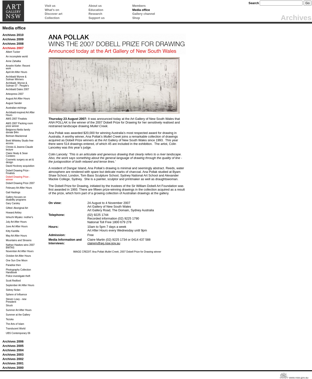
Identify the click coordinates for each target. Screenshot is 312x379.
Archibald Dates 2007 (17, 89)
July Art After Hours (16, 221)
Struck (9, 305)
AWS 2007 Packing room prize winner (19, 124)
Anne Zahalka (13, 61)
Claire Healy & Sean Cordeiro (17, 154)
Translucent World (16, 328)
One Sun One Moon (16, 260)
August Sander (14, 103)
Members (139, 6)
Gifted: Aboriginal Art (17, 208)
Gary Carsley (13, 203)
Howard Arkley (13, 212)
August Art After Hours (18, 98)
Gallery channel (143, 14)
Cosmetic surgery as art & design (20, 161)
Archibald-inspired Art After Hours (20, 113)
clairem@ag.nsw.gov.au (103, 243)
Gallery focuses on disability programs (16, 198)
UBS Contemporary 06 (18, 333)
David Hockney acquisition (20, 166)
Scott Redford (13, 280)
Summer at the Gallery (18, 314)
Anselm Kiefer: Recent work (18, 67)
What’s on (52, 10)
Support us (97, 18)
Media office (141, 10)
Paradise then (13, 265)
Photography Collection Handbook (18, 271)
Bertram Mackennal (16, 136)
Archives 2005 (13, 346)
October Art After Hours (18, 256)
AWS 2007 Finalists (16, 118)
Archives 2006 (13, 341)
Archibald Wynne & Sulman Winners (16, 78)
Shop (136, 18)
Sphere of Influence (16, 294)
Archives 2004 (13, 350)
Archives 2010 (13, 35)
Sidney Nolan (13, 290)
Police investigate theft (18, 276)
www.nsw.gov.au (298, 377)
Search (254, 3)
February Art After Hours (19, 187)
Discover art (53, 14)
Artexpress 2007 (15, 94)
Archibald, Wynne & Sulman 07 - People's (17, 84)
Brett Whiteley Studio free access (19, 142)
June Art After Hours (17, 226)
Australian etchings (16, 107)
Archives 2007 (13, 48)
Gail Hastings (13, 192)
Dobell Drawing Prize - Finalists (18, 172)
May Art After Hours (16, 235)
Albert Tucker (13, 52)
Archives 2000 (13, 368)
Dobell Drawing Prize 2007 (20, 183)
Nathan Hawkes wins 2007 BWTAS (20, 246)
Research (95, 14)
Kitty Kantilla (12, 231)
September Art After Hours (20, 285)
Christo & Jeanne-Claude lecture (19, 148)
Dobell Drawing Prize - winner (18, 178)
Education (96, 10)
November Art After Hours (20, 251)
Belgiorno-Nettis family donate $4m (18, 131)
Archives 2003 (13, 354)
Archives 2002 (13, 359)
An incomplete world (17, 56)
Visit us (50, 6)
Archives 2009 (13, 39)
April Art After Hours (16, 72)
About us (95, 6)
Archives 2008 (13, 43)
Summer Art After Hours (19, 310)
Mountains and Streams (19, 240)
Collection (52, 18)
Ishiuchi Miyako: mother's (19, 217)
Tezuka (10, 319)
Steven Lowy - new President (16, 300)
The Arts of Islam (15, 324)
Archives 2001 (13, 363)
